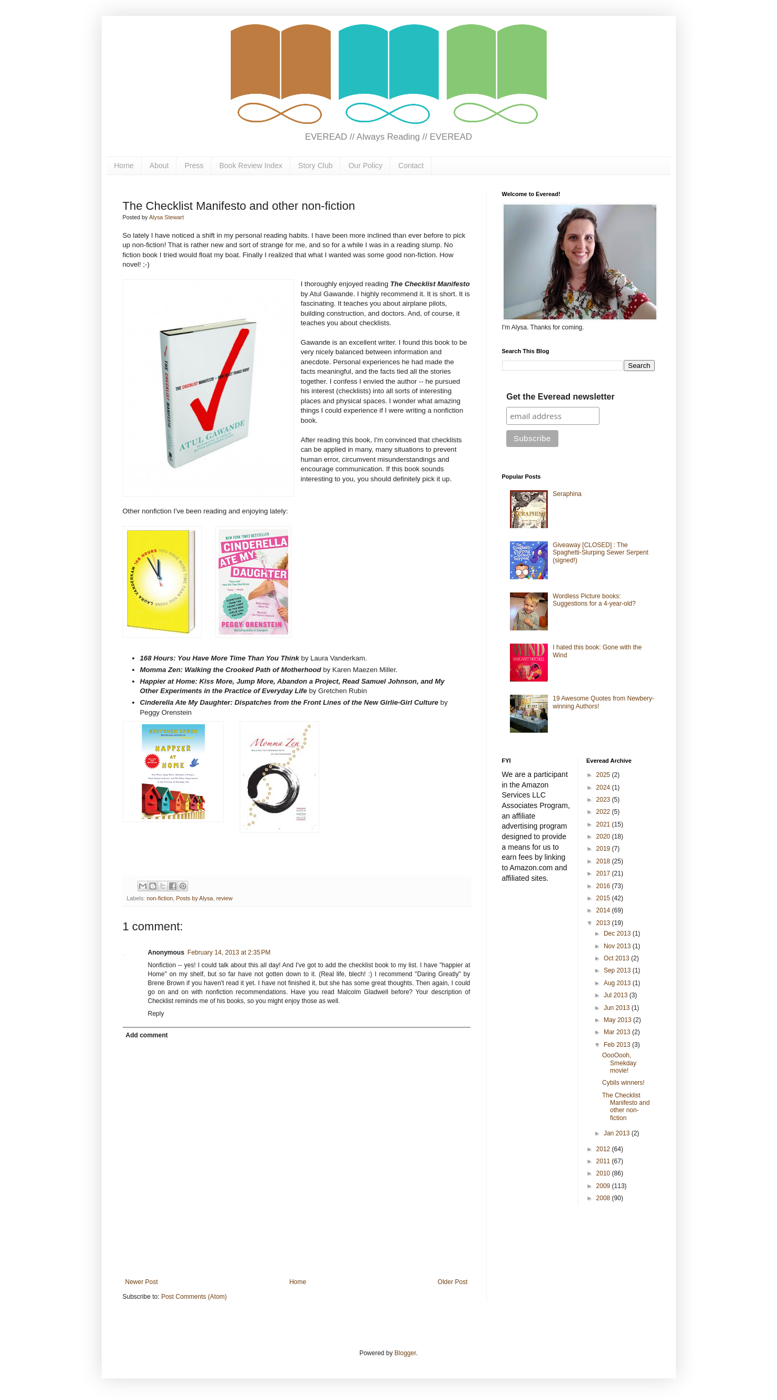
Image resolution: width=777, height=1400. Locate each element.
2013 (604, 923)
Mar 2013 (618, 1032)
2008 (604, 1198)
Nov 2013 (618, 946)
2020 (604, 836)
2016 (604, 886)
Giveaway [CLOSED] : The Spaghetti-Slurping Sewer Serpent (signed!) (600, 552)
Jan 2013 (618, 1133)
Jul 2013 (617, 995)
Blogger (405, 1353)
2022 (604, 811)
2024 (604, 787)
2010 (604, 1173)
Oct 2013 (617, 958)
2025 (604, 775)
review (224, 898)
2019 (604, 848)
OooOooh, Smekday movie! (619, 1063)
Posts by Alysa (194, 898)
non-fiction (159, 898)
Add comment (147, 1035)
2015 (604, 898)
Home (124, 165)
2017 (604, 873)
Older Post (453, 1282)
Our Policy (365, 165)
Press (193, 165)
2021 (604, 824)
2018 (604, 861)
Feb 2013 (618, 1044)
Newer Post (141, 1282)
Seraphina (567, 494)
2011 (604, 1161)
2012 (604, 1149)
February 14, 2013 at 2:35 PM (229, 952)
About (159, 165)
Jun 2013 (618, 1008)
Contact (411, 165)
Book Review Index (250, 165)
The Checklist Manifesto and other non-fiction (626, 1107)
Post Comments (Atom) (194, 1296)
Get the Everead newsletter (560, 396)
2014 (604, 910)
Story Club (315, 165)
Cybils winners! (623, 1082)
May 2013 (618, 1020)
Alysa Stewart (166, 217)
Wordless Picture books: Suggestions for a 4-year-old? (594, 599)
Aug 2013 (618, 983)
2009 (604, 1186)
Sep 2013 (618, 970)
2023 (604, 799)
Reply (156, 1013)
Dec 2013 (618, 933)
